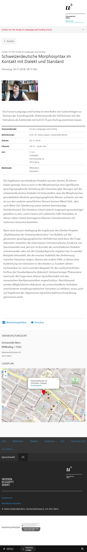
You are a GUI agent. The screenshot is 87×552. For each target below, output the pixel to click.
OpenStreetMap (75, 421)
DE (23, 456)
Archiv (10, 41)
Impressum (7, 497)
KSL (62, 441)
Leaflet (67, 421)
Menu (10, 548)
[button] (43, 392)
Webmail (49, 441)
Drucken (39, 322)
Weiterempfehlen (16, 322)
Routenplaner (36, 385)
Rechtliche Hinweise (11, 503)
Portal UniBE (29, 548)
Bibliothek (18, 441)
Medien (34, 441)
